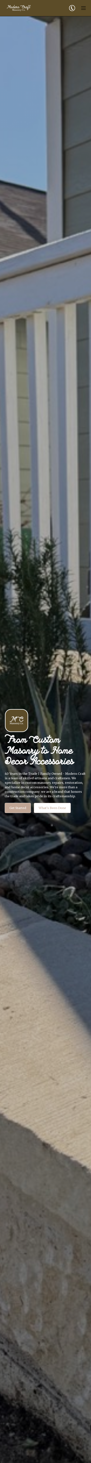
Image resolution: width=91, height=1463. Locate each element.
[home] (19, 8)
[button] (82, 8)
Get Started (17, 808)
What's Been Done (52, 808)
